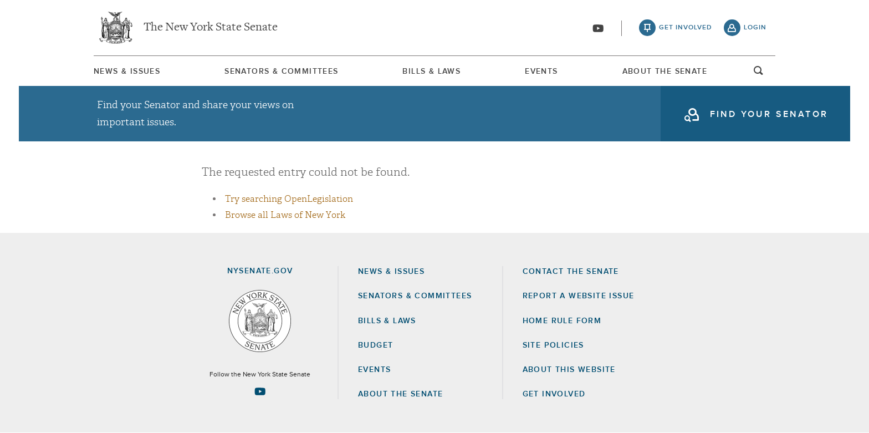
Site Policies (553, 345)
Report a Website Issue (579, 296)
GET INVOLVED (554, 394)
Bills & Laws (431, 71)
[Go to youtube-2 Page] (260, 391)
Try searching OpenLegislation (289, 199)
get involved (685, 27)
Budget (375, 345)
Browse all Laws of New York (285, 215)
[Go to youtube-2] (598, 28)
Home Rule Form (562, 321)
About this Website (569, 370)
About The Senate (664, 71)
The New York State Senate (211, 27)
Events (541, 71)
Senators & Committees (281, 71)
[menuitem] (127, 71)
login (755, 27)
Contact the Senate (571, 272)
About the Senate (400, 394)
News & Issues (127, 71)
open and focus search (758, 73)
